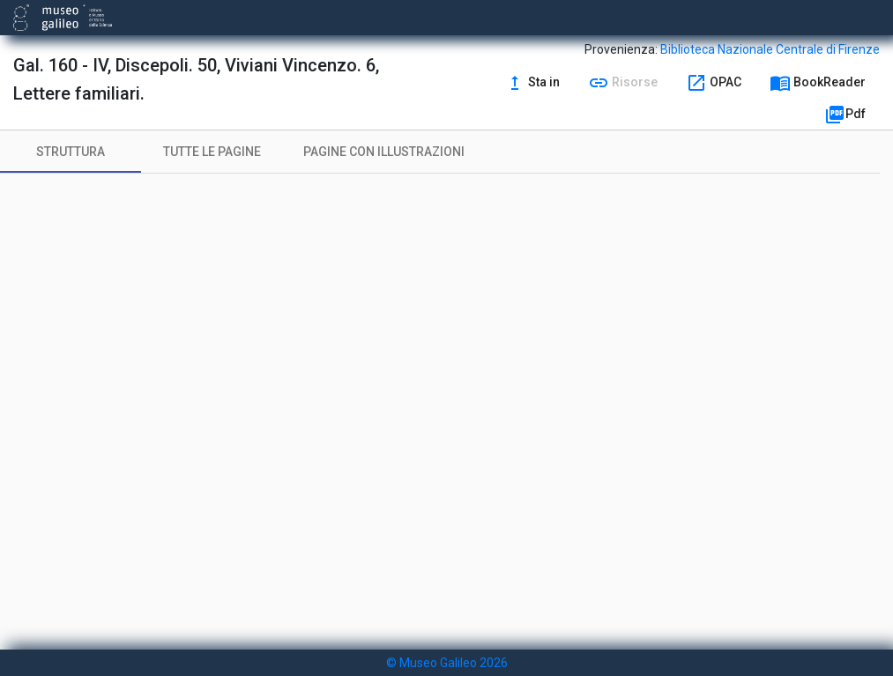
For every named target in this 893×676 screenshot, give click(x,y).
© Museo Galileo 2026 (447, 663)
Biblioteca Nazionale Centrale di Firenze (770, 49)
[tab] (70, 151)
